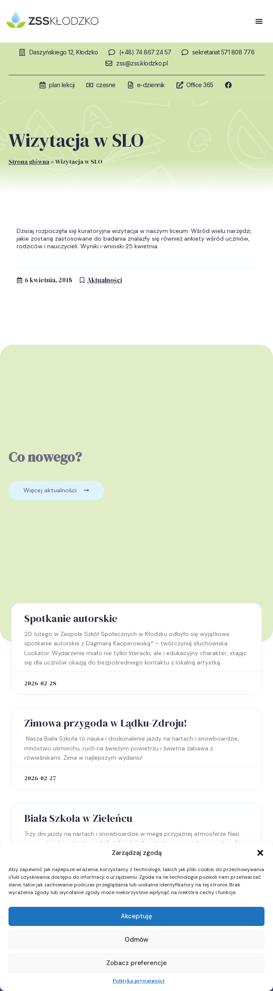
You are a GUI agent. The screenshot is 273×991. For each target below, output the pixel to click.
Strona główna (29, 161)
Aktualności (104, 279)
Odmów (136, 939)
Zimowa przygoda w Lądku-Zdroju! (105, 723)
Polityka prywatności (139, 980)
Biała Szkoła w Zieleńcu (78, 818)
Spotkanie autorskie (70, 618)
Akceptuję (136, 916)
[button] (260, 853)
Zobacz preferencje (136, 963)
